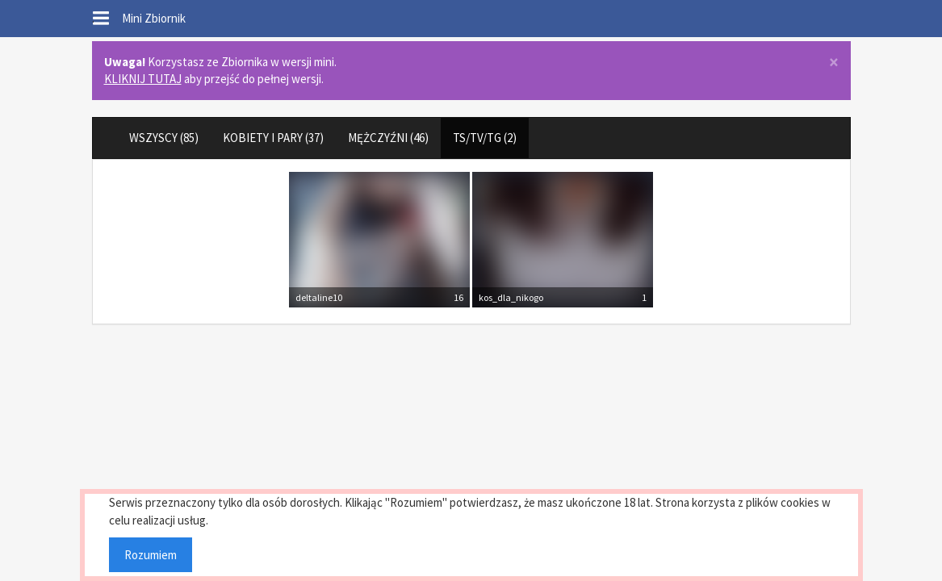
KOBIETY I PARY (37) (273, 137)
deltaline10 (318, 297)
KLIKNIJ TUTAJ (143, 78)
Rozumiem (150, 554)
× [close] (834, 62)
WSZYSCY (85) (164, 137)
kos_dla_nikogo (511, 297)
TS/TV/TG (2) (485, 137)
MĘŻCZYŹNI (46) (388, 137)
